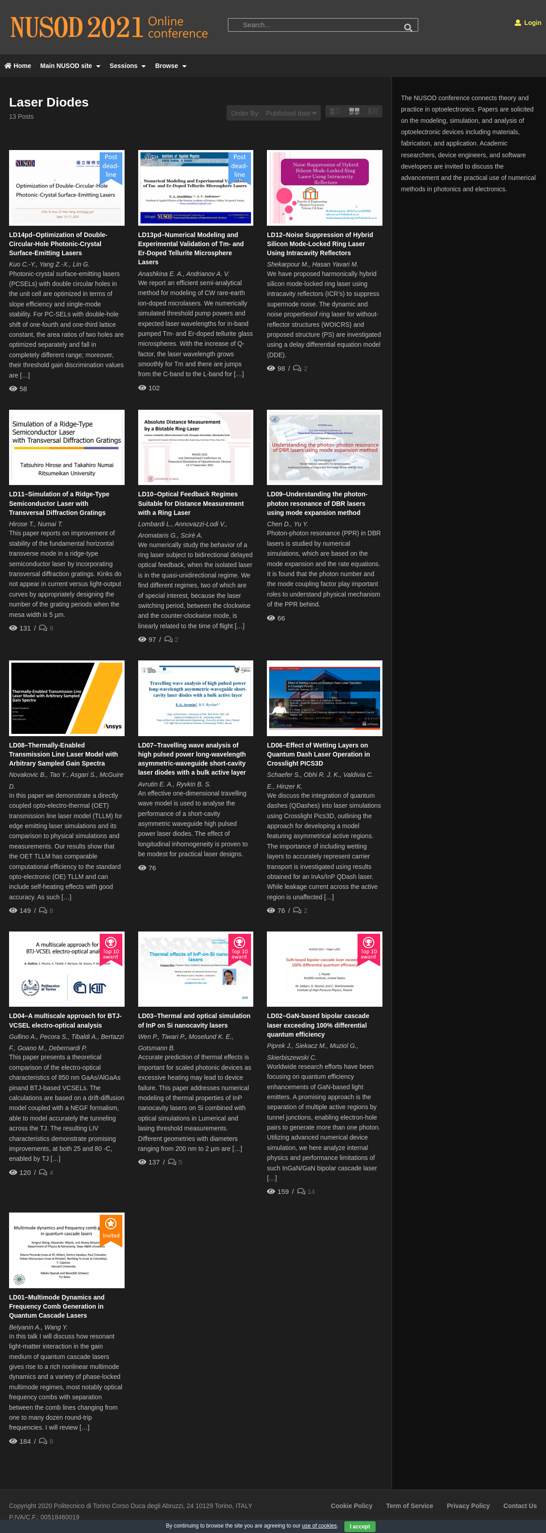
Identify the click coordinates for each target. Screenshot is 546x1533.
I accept (360, 1526)
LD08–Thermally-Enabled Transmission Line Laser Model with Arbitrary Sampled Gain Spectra (63, 754)
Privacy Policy (468, 1505)
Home (18, 65)
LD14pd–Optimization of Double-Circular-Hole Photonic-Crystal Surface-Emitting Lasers (58, 244)
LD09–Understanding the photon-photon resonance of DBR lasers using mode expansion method (317, 503)
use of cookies (319, 1526)
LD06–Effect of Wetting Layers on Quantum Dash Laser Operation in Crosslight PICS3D (318, 754)
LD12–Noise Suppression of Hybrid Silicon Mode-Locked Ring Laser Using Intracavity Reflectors (320, 244)
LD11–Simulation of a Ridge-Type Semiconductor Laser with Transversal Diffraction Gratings (59, 503)
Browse (170, 65)
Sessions (128, 65)
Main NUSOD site (70, 65)
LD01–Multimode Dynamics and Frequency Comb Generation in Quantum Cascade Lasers (57, 1307)
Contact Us (520, 1505)
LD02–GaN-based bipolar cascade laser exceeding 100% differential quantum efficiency (318, 1025)
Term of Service (409, 1505)
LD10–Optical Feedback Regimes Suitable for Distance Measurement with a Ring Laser (191, 503)
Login (528, 22)
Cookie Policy (351, 1505)
